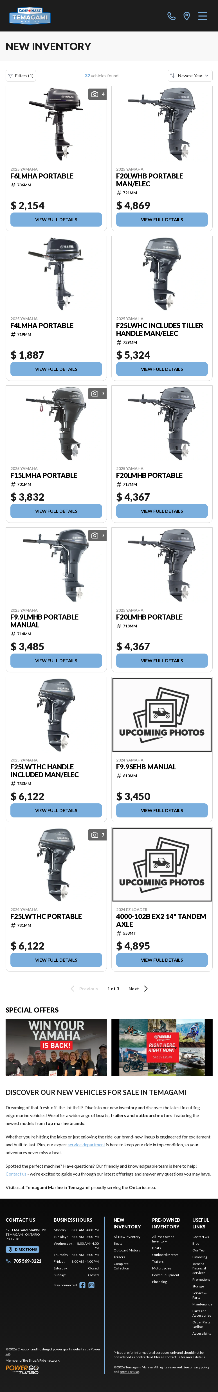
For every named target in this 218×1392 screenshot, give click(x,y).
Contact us (16, 1173)
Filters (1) (20, 75)
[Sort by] (190, 76)
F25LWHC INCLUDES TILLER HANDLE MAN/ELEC (159, 329)
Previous (83, 988)
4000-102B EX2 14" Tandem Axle (161, 920)
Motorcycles (161, 1268)
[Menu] (202, 15)
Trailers (119, 1257)
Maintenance (202, 1304)
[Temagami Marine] (37, 16)
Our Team (200, 1250)
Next (139, 988)
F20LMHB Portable (149, 475)
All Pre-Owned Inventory (163, 1239)
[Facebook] (82, 1285)
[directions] (186, 16)
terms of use (129, 1372)
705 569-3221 (23, 1261)
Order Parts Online (201, 1324)
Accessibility (201, 1333)
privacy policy (200, 1367)
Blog (195, 1243)
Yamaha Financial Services (199, 1268)
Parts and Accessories (201, 1313)
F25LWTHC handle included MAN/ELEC (44, 771)
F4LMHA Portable (41, 325)
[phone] (171, 16)
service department (86, 1144)
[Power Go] (55, 1369)
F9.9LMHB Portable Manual (44, 621)
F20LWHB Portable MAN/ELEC (149, 180)
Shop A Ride (37, 1360)
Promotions (201, 1279)
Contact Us (200, 1237)
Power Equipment (165, 1275)
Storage (198, 1286)
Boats (118, 1243)
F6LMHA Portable (41, 176)
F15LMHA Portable (43, 475)
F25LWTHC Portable (46, 916)
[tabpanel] (76, 1252)
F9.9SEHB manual (146, 767)
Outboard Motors (127, 1250)
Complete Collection (121, 1266)
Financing (159, 1282)
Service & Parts (199, 1295)
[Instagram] (91, 1285)
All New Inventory (127, 1237)
